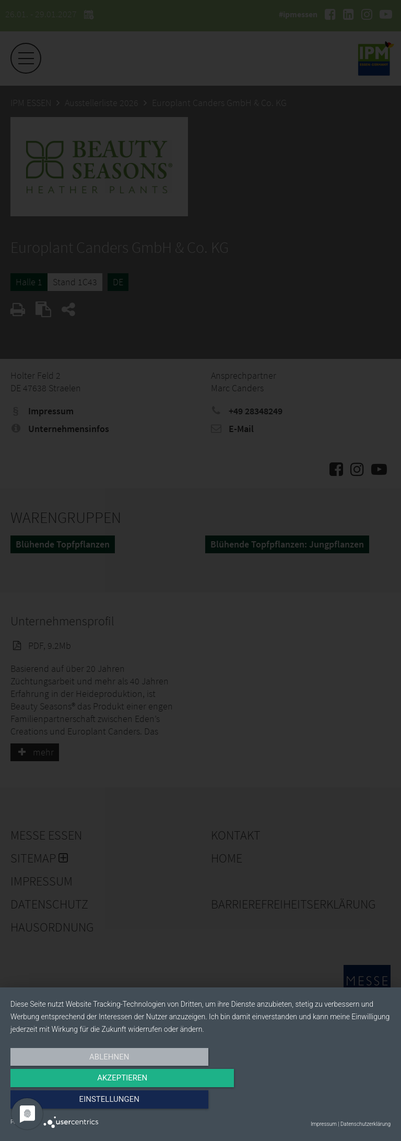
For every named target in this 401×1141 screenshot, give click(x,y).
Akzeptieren (200, 1103)
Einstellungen (333, 1103)
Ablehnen (67, 1103)
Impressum (324, 1124)
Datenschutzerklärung (365, 1124)
